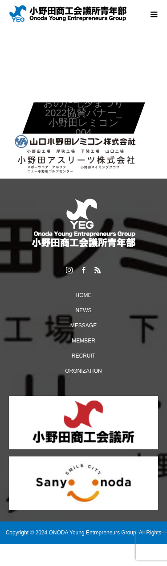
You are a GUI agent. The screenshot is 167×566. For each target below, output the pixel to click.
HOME (84, 295)
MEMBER (83, 341)
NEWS (84, 310)
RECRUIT (83, 356)
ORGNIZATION (83, 371)
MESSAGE (83, 325)
